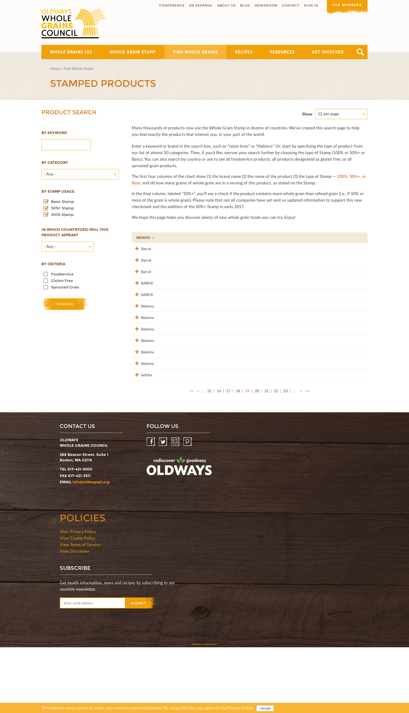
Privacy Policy (240, 708)
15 (209, 456)
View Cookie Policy (77, 603)
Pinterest (188, 507)
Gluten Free (62, 280)
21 (266, 456)
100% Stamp (62, 214)
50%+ (356, 237)
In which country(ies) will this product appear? (75, 232)
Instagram (175, 507)
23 (286, 456)
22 (276, 456)
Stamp (307, 237)
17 (228, 456)
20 (257, 456)
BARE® (142, 299)
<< (191, 456)
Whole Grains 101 (71, 52)
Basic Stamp (62, 201)
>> (307, 456)
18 (238, 456)
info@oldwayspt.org (91, 547)
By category (54, 162)
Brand (145, 237)
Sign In (310, 5)
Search (360, 52)
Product (172, 237)
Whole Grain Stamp (133, 52)
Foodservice (62, 274)
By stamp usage (57, 191)
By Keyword (54, 132)
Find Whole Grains (195, 52)
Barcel (141, 248)
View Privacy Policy (78, 597)
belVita (141, 435)
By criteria (53, 264)
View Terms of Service (80, 610)
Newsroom (265, 5)
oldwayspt (179, 534)
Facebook (151, 507)
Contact (289, 5)
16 (219, 456)
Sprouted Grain (65, 287)
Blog (244, 5)
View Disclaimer (74, 616)
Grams (333, 237)
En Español (200, 5)
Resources (282, 52)
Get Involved (328, 52)
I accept (265, 709)
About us (225, 5)
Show (307, 113)
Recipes (243, 52)
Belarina (142, 333)
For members (347, 5)
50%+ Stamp (62, 208)
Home (55, 68)
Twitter (163, 507)
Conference (171, 5)
